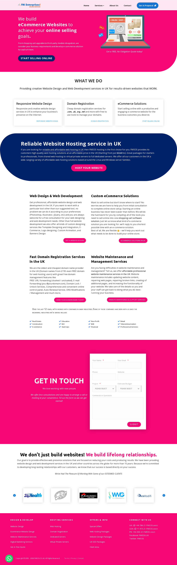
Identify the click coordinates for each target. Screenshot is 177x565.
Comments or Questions (102, 395)
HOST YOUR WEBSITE (89, 168)
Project (96, 384)
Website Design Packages (101, 537)
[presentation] (14, 495)
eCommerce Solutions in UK (133, 240)
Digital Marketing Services (21, 542)
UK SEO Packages (97, 542)
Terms (66, 558)
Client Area (94, 547)
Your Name (98, 360)
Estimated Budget (125, 384)
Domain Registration (59, 531)
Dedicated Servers (58, 537)
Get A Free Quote (18, 547)
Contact (127, 5)
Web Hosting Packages (99, 531)
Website (121, 372)
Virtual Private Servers (59, 542)
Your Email (123, 360)
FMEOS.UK (144, 535)
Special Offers (96, 526)
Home (86, 5)
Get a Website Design (74, 240)
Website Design (17, 526)
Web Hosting (55, 526)
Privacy (73, 558)
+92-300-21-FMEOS (144, 532)
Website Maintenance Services (127, 300)
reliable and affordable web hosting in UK (63, 149)
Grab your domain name (70, 300)
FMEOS (140, 538)
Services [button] (99, 5)
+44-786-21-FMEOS (147, 525)
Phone (95, 372)
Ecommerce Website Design (22, 531)
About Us (114, 5)
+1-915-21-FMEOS (147, 528)
